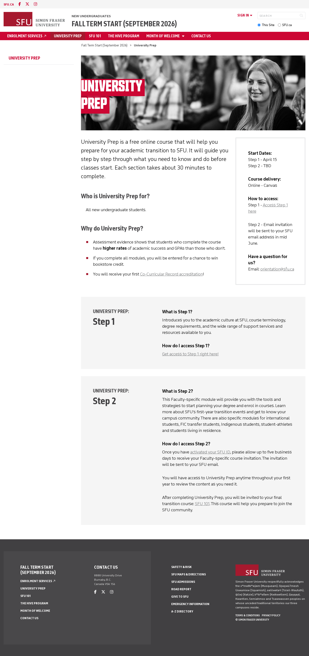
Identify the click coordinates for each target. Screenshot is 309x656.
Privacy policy (271, 615)
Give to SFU (180, 597)
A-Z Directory (182, 611)
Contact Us (201, 36)
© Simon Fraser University (252, 619)
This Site (268, 25)
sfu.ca (9, 4)
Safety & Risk (181, 567)
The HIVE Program (123, 36)
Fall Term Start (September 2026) (124, 23)
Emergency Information (190, 604)
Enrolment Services (27, 36)
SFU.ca (287, 25)
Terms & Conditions (247, 615)
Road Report (181, 589)
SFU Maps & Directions (188, 574)
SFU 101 (95, 36)
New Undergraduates (91, 16)
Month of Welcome (163, 36)
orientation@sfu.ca (277, 269)
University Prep (68, 36)
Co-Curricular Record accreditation (171, 274)
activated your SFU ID (210, 452)
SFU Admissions (183, 582)
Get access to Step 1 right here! (190, 354)
